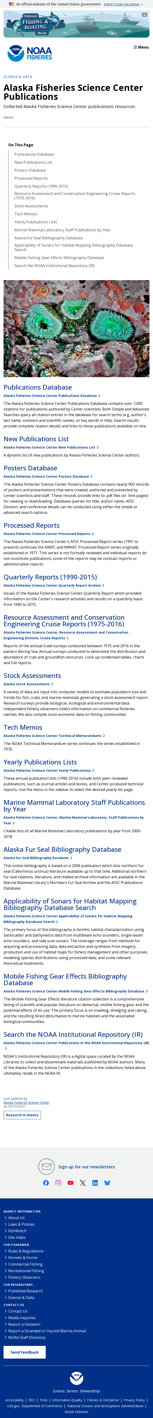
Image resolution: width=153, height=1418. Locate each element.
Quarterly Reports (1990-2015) (41, 186)
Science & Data (18, 76)
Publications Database (34, 154)
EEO (32, 1400)
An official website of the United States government (74, 4)
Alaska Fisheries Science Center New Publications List (49, 447)
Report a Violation (24, 1324)
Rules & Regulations (26, 1251)
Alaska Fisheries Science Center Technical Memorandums (53, 735)
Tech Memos (25, 214)
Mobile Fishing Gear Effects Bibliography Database (59, 258)
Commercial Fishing (25, 1264)
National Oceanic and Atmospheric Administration (105, 1406)
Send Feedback (25, 1352)
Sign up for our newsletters (86, 1167)
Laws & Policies (21, 1224)
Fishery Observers (24, 1277)
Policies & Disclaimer (103, 1400)
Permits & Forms (22, 1257)
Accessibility (14, 1400)
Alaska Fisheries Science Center (26, 1103)
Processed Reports (31, 178)
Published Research (25, 1291)
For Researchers (18, 1285)
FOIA (43, 1400)
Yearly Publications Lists (35, 222)
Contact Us (14, 1305)
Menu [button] (141, 47)
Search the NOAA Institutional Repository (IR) (54, 265)
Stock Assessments (31, 206)
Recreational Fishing (26, 1270)
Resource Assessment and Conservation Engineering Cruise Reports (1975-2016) (74, 195)
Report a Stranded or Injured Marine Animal (47, 1330)
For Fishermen (16, 1245)
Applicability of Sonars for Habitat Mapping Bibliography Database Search (73, 247)
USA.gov (13, 1406)
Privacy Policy (134, 1400)
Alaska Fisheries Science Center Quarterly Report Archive (52, 585)
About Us (16, 1217)
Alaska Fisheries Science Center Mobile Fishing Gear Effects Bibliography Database (74, 991)
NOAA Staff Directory (26, 1337)
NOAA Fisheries (76, 1412)
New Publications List (33, 162)
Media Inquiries (22, 1317)
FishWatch (17, 1230)
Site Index (16, 1237)
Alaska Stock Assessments (27, 684)
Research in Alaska (22, 1115)
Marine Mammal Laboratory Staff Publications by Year (62, 230)
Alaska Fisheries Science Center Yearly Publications (47, 770)
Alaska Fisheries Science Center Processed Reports (47, 533)
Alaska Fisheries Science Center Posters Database (46, 476)
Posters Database (30, 170)
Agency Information (22, 1211)
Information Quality (67, 1400)
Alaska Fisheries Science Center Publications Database (50, 395)
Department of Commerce (41, 1406)
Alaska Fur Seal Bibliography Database (48, 238)
